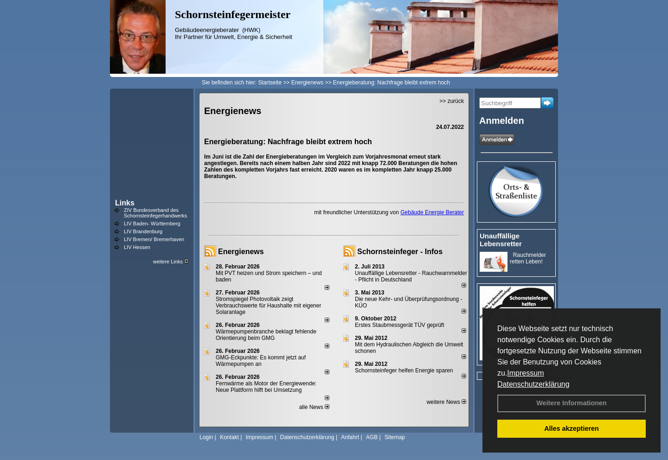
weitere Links (171, 261)
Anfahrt (350, 437)
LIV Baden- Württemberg (152, 223)
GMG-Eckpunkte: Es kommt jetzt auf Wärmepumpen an (261, 360)
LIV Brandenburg (143, 231)
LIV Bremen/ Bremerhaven (154, 239)
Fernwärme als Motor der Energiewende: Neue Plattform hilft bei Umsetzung (266, 386)
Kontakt (229, 437)
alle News (314, 407)
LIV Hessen (137, 247)
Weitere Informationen (571, 403)
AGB (372, 437)
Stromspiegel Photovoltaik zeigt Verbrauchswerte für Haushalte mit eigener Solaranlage (268, 305)
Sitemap (395, 437)
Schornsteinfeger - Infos (400, 252)
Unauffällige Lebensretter (501, 240)
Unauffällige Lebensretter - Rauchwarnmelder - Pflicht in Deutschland (411, 276)
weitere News (446, 402)
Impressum (525, 373)
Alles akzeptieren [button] (571, 428)
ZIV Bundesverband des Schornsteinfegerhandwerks (155, 212)
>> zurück (451, 101)
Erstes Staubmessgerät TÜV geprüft (399, 325)
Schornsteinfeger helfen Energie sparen (404, 370)
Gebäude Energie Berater (432, 212)
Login (206, 437)
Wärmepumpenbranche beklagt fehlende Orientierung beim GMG (266, 334)
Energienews (241, 252)
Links (125, 203)
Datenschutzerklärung (533, 384)
